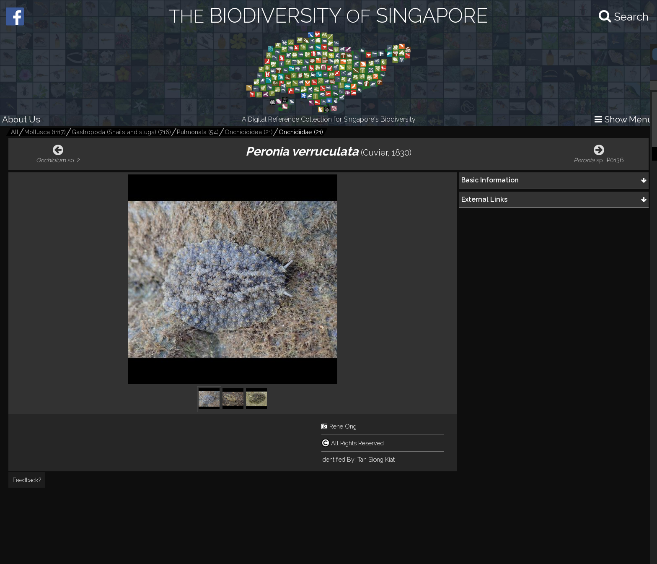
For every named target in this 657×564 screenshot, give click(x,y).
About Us (21, 119)
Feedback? (27, 479)
